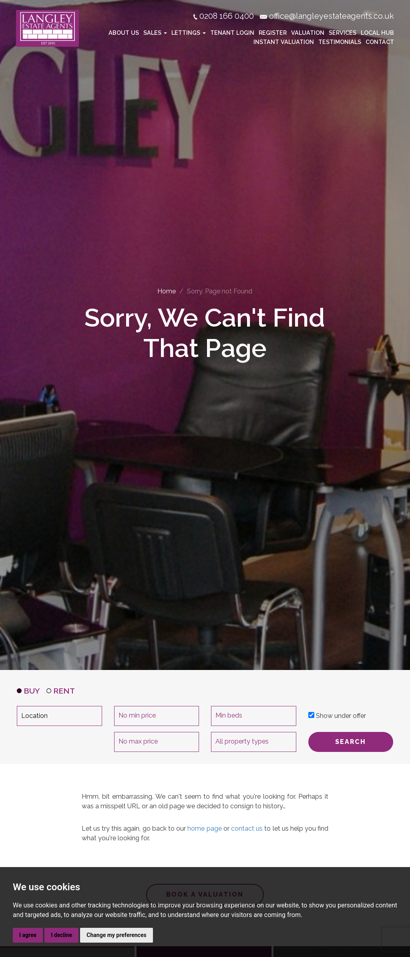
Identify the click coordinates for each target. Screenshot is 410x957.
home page (204, 828)
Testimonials (339, 41)
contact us (247, 828)
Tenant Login (232, 32)
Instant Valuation (283, 41)
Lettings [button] (188, 32)
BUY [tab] (28, 690)
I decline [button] (61, 935)
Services (342, 32)
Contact (380, 41)
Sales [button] (155, 32)
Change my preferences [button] (116, 935)
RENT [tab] (60, 690)
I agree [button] (27, 935)
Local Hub (377, 32)
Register (273, 32)
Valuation (307, 32)
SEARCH (350, 742)
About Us (124, 32)
